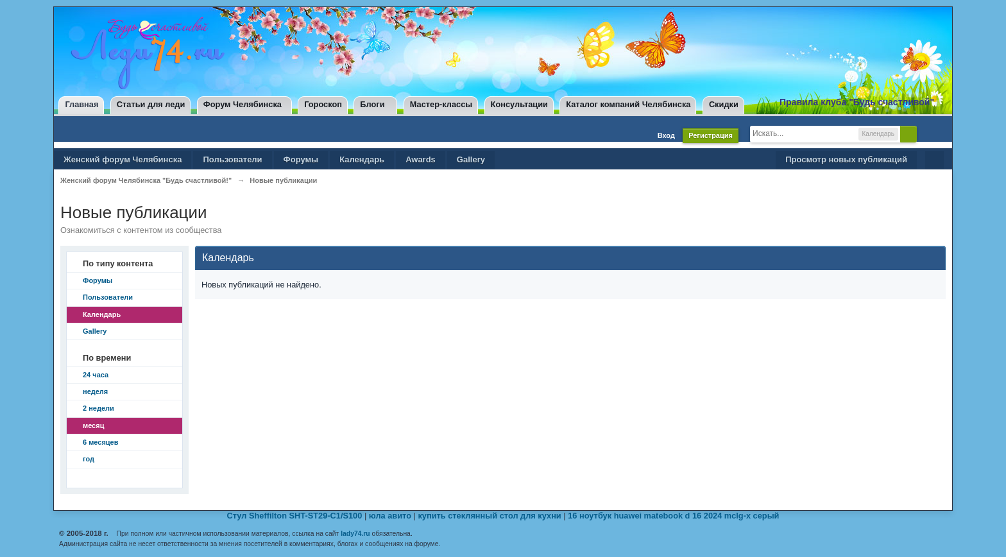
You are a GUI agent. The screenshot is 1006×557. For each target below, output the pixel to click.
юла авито (390, 515)
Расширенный (927, 133)
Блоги (372, 104)
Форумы (301, 159)
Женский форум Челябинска (123, 159)
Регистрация (710, 135)
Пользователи (232, 159)
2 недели (98, 408)
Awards (420, 159)
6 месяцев (100, 442)
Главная (81, 104)
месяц (93, 425)
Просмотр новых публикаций (846, 159)
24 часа (95, 375)
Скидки (723, 104)
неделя (95, 391)
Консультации (519, 104)
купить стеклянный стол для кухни (489, 515)
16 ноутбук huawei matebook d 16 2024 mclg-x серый (673, 515)
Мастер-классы (441, 104)
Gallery (471, 159)
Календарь (361, 159)
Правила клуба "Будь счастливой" (857, 102)
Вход (666, 135)
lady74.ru (355, 533)
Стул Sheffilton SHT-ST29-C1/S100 (294, 515)
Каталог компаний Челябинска (628, 104)
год (88, 459)
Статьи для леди (151, 104)
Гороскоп (323, 104)
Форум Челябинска (242, 104)
